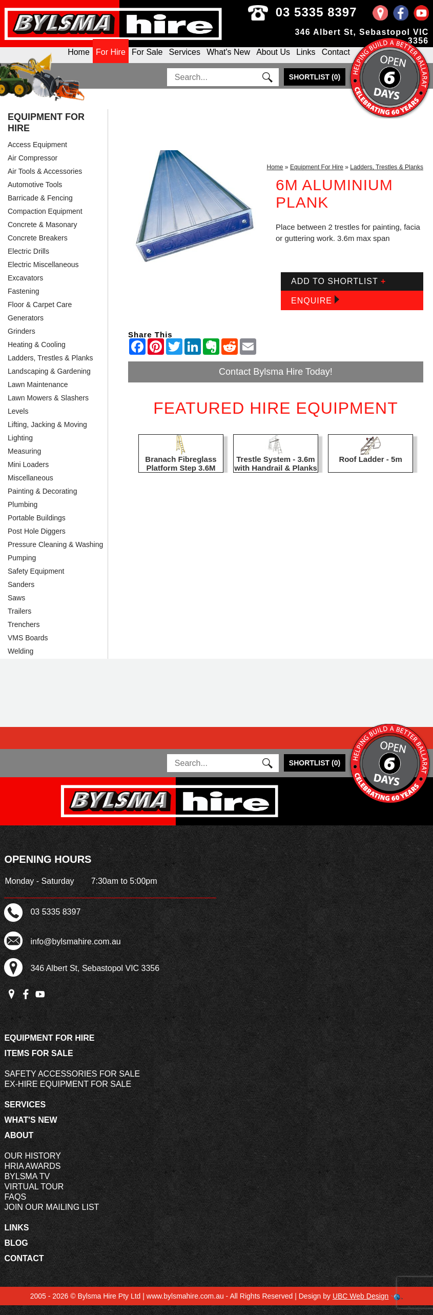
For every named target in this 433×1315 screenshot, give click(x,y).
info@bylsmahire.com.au (75, 951)
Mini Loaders (28, 474)
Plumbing (22, 514)
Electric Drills (28, 261)
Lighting (20, 447)
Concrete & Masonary (42, 234)
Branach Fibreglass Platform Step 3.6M (180, 473)
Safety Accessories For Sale (72, 1083)
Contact (336, 60)
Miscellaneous (30, 487)
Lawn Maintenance (38, 394)
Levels (18, 421)
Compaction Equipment (45, 221)
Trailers (19, 621)
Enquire (315, 309)
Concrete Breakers (38, 248)
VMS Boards (28, 647)
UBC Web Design (360, 1306)
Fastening (23, 301)
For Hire (111, 60)
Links (305, 60)
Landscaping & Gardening (49, 381)
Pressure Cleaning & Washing (55, 554)
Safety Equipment (36, 581)
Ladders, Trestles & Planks (50, 367)
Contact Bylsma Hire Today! (276, 381)
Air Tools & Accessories (45, 181)
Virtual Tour (34, 1196)
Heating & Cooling (37, 354)
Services (184, 60)
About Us (273, 60)
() (314, 87)
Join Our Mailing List (51, 1216)
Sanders (21, 594)
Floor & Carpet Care (40, 314)
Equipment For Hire (46, 132)
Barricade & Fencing (40, 208)
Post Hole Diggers (37, 541)
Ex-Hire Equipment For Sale (67, 1093)
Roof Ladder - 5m (370, 468)
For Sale (147, 60)
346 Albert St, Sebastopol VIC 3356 (94, 978)
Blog (16, 1252)
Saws (16, 607)
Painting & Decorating (42, 501)
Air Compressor (32, 168)
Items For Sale (38, 1063)
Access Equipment (37, 154)
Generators (26, 327)
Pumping (22, 567)
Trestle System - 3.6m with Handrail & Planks (275, 473)
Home (275, 176)
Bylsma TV (27, 1186)
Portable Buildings (37, 527)
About (18, 1145)
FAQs (15, 1206)
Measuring (24, 461)
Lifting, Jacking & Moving (47, 434)
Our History (32, 1165)
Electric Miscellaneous (43, 274)
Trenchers (24, 634)
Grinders (21, 341)
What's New (228, 60)
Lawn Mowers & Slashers (48, 407)
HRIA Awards (32, 1175)
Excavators (25, 288)
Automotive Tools (35, 194)
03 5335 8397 (330, 12)
